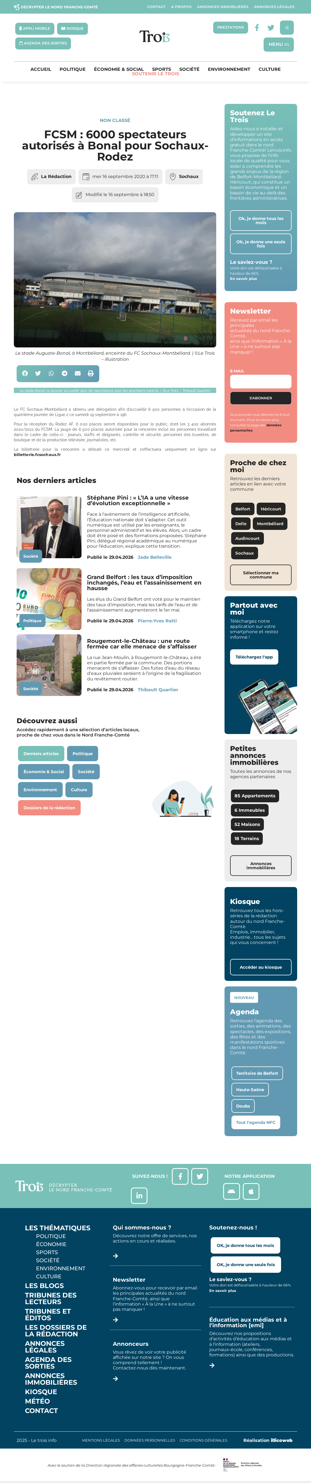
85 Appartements (255, 796)
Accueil (40, 69)
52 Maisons (247, 824)
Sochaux (189, 176)
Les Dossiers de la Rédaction (56, 1331)
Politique (73, 69)
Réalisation (267, 1440)
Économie (51, 1244)
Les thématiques (57, 1228)
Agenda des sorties (48, 1363)
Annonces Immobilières (222, 7)
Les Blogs (44, 1286)
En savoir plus (243, 278)
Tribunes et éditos (48, 1315)
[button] (25, 374)
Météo (37, 1401)
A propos (181, 7)
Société (189, 69)
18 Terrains (246, 838)
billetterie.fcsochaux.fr (37, 454)
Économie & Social (119, 69)
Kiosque (41, 1392)
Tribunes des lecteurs (51, 1299)
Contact (156, 7)
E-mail (237, 371)
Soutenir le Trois (155, 74)
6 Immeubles (249, 810)
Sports (161, 69)
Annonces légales (274, 7)
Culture (270, 69)
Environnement (229, 69)
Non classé (115, 120)
